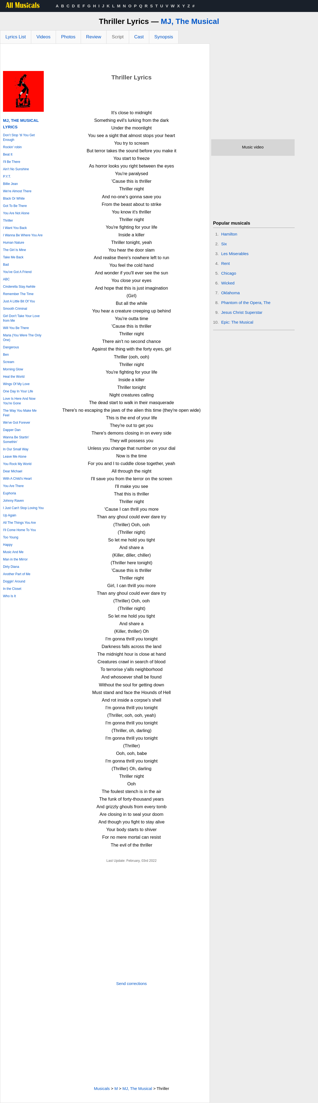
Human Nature (13, 242)
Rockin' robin (12, 147)
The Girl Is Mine (14, 250)
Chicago (228, 273)
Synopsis (163, 36)
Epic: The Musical (237, 322)
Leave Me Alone (14, 456)
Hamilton (229, 234)
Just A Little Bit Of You (19, 301)
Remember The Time (18, 294)
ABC (6, 279)
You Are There (13, 486)
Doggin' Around (14, 581)
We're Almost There (17, 191)
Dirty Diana (11, 567)
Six (224, 243)
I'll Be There (11, 162)
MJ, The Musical (190, 21)
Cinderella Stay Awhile (19, 287)
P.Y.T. (7, 176)
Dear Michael (12, 471)
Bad (6, 265)
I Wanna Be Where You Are (23, 235)
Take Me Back (13, 257)
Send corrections (131, 983)
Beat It (8, 154)
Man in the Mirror (15, 559)
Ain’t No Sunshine (16, 169)
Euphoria (9, 493)
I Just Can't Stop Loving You (23, 508)
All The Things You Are (19, 523)
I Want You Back (15, 228)
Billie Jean (10, 184)
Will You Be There (16, 328)
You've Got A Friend (17, 272)
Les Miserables (235, 253)
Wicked (228, 283)
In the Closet (12, 589)
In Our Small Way (16, 449)
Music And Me (13, 552)
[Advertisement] (105, 59)
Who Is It (9, 596)
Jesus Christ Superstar (242, 312)
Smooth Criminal (15, 309)
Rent (225, 263)
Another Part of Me (16, 574)
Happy (8, 545)
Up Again (9, 515)
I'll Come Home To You (19, 530)
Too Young (10, 537)
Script (117, 36)
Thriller (8, 220)
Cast (139, 36)
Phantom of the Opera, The (246, 302)
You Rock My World (17, 464)
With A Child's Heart (17, 479)
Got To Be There (15, 206)
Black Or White (14, 198)
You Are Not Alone (16, 213)
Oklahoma (230, 292)
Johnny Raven (13, 501)
